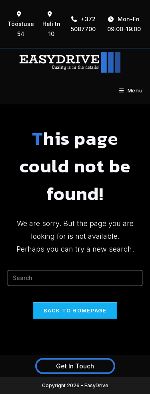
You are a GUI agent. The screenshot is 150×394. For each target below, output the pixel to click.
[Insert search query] (75, 278)
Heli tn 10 (51, 24)
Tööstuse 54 (21, 24)
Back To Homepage (75, 310)
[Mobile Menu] (131, 90)
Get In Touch (75, 366)
